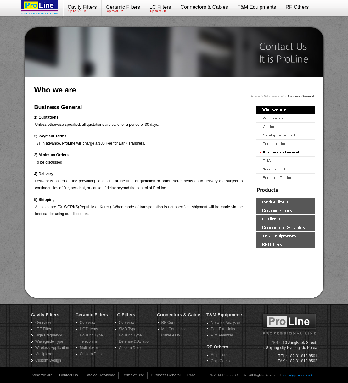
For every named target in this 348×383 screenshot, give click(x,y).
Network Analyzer (225, 322)
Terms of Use (133, 375)
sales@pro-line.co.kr (298, 375)
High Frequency (48, 335)
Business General (166, 375)
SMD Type (127, 329)
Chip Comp (220, 361)
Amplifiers (219, 354)
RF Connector (173, 322)
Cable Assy (170, 335)
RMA (191, 375)
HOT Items (89, 329)
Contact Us (68, 375)
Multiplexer (44, 354)
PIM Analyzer (222, 335)
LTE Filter (43, 329)
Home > (257, 96)
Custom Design (48, 360)
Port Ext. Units (223, 329)
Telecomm (88, 341)
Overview (43, 322)
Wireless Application (52, 348)
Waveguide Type (49, 341)
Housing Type (91, 335)
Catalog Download (99, 375)
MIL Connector (173, 329)
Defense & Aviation (134, 341)
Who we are (42, 375)
